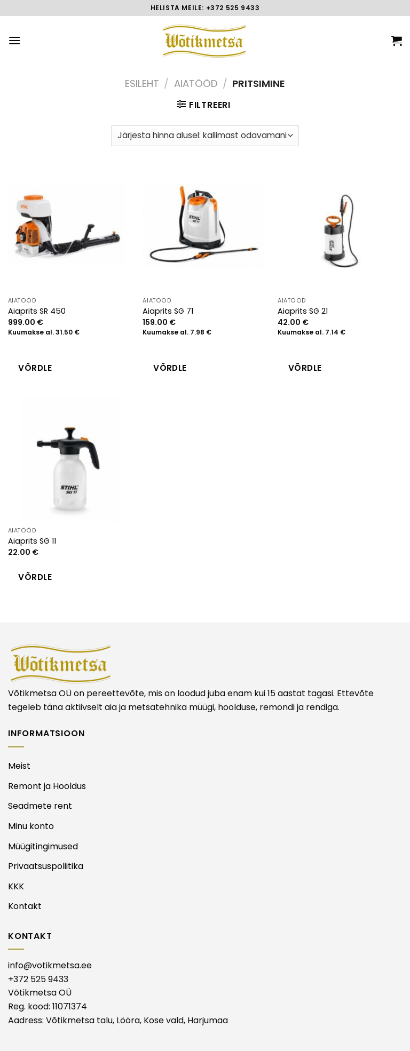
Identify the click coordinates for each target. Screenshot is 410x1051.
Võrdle (35, 367)
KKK (16, 886)
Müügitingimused (43, 846)
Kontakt (25, 906)
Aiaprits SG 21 (303, 311)
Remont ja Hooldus (47, 786)
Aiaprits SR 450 (37, 311)
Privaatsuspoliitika (45, 866)
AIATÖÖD (195, 83)
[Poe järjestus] (205, 135)
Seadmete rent (40, 806)
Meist (19, 766)
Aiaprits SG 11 (32, 541)
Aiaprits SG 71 (168, 311)
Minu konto (31, 826)
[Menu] (14, 40)
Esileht (142, 83)
